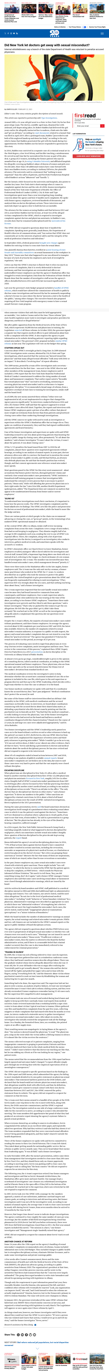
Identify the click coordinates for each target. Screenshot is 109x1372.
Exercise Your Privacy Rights (97, 27)
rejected (18, 330)
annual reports (50, 758)
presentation (37, 652)
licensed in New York (35, 778)
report (18, 838)
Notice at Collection (60, 27)
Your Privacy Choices (77, 27)
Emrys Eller (12, 109)
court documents (42, 133)
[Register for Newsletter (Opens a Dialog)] (102, 126)
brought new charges (48, 242)
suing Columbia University (38, 161)
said (39, 806)
